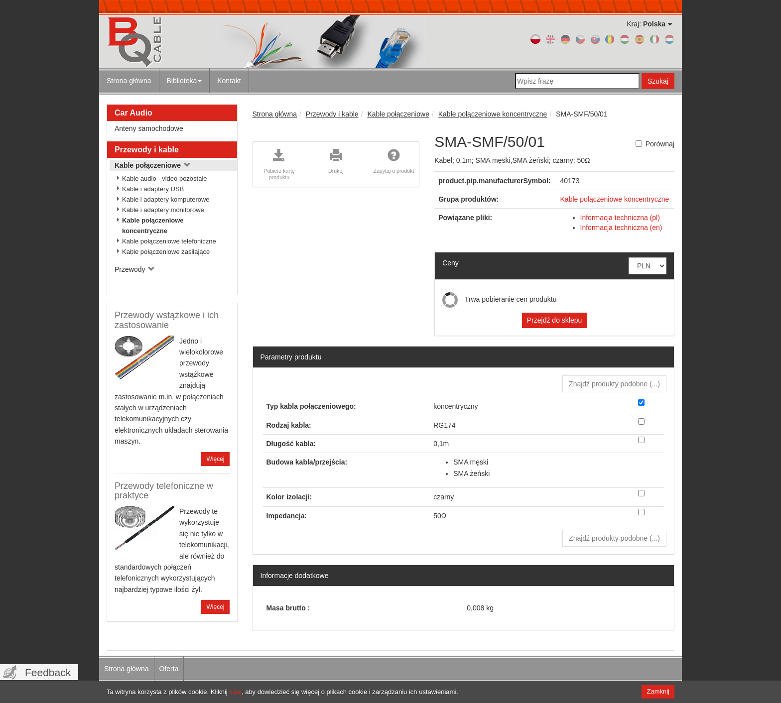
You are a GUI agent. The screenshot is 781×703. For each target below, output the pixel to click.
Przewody (135, 269)
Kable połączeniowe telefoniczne (169, 241)
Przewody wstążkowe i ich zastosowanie (167, 320)
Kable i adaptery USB (153, 189)
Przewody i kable (147, 149)
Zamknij (658, 691)
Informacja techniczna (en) (621, 228)
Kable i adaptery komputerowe (166, 199)
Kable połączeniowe (153, 165)
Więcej (215, 459)
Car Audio (133, 113)
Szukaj (658, 81)
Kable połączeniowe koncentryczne (153, 225)
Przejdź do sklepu (554, 320)
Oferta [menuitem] (169, 669)
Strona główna (129, 81)
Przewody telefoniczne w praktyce (164, 491)
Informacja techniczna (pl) (620, 218)
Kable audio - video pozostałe (164, 178)
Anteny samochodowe (149, 128)
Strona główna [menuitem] (126, 669)
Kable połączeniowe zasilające (166, 251)
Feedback (48, 672)
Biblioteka (184, 81)
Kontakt (229, 81)
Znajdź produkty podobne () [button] (614, 384)
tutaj (235, 692)
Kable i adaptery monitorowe (163, 210)
